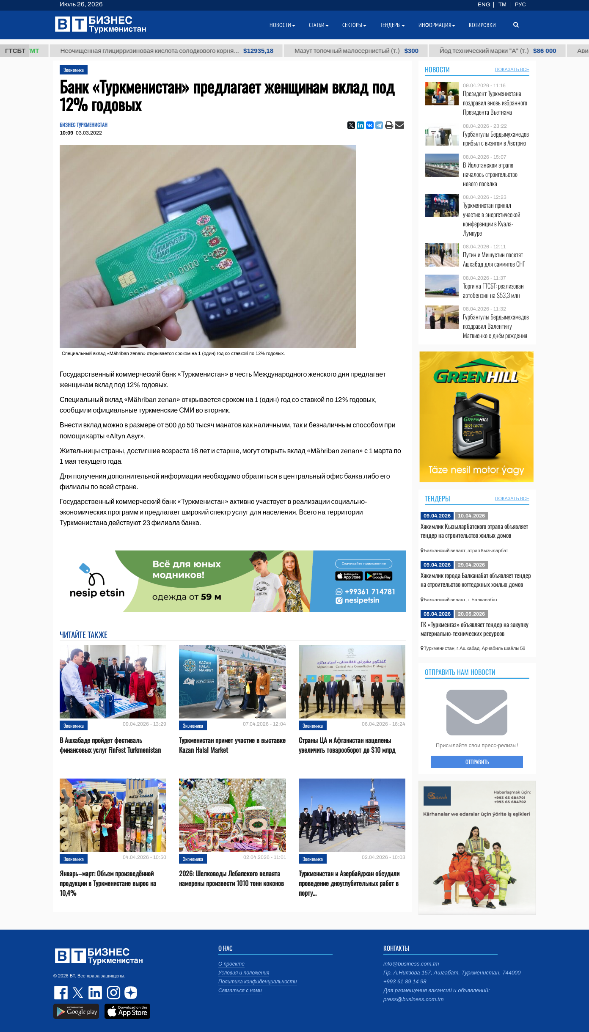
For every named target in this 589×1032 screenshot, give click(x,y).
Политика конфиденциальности (257, 982)
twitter (78, 992)
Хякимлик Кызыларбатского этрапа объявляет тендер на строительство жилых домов (474, 530)
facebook (61, 992)
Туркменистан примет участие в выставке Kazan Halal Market (232, 745)
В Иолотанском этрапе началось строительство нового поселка (490, 174)
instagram (112, 992)
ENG (484, 5)
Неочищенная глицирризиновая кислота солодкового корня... (190, 50)
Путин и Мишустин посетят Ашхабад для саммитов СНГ (494, 259)
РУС (520, 5)
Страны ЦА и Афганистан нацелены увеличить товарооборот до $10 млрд (347, 745)
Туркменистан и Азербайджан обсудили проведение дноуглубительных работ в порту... (349, 883)
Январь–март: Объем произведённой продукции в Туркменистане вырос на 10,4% (108, 883)
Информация (436, 25)
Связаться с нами (240, 990)
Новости (437, 69)
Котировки (482, 25)
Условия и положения (243, 973)
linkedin (95, 992)
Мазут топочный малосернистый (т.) (380, 50)
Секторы (354, 25)
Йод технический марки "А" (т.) (521, 50)
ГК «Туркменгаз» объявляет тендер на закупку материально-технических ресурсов (474, 628)
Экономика (73, 69)
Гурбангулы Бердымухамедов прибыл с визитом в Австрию (496, 138)
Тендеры (437, 498)
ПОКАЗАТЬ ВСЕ (512, 69)
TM (502, 5)
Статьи (319, 25)
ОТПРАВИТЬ (477, 761)
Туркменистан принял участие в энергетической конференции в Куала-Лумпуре (491, 219)
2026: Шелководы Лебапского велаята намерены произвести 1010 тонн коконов (231, 878)
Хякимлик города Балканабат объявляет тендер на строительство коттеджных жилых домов (476, 579)
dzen (129, 992)
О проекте (231, 964)
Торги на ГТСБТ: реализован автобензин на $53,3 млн (493, 290)
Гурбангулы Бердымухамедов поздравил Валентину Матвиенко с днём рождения (496, 326)
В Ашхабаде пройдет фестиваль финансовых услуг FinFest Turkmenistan (110, 745)
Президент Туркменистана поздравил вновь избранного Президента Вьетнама (495, 102)
